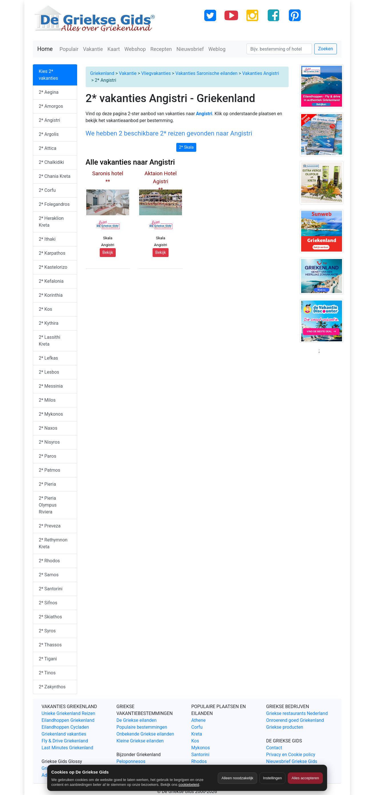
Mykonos (200, 747)
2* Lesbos (49, 372)
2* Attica (48, 148)
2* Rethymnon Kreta (53, 543)
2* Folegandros (54, 204)
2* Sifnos (48, 602)
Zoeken (325, 48)
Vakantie (93, 49)
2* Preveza (50, 526)
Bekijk (107, 252)
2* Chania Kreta (55, 176)
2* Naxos (48, 428)
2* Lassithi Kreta (50, 340)
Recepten (161, 49)
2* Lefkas (48, 358)
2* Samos (49, 574)
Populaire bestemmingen (142, 727)
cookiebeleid (189, 784)
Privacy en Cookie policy (290, 754)
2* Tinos (47, 673)
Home (45, 48)
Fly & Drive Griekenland (65, 741)
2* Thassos (50, 644)
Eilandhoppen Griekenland (68, 720)
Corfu (197, 727)
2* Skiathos (50, 616)
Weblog (216, 49)
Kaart (113, 49)
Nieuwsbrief (190, 49)
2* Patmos (49, 470)
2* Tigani (48, 658)
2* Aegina (49, 92)
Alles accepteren (305, 778)
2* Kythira (49, 323)
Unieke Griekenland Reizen (68, 713)
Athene (198, 720)
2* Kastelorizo (53, 267)
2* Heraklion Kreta (51, 222)
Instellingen (272, 778)
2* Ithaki (47, 239)
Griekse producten (284, 727)
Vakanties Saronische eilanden (206, 73)
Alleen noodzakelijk (237, 778)
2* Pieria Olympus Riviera (48, 505)
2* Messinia (51, 386)
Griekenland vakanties (64, 734)
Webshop (135, 49)
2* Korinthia (51, 295)
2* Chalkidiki (51, 162)
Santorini (200, 754)
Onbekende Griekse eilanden (145, 734)
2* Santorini (51, 588)
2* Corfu (47, 190)
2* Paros (47, 456)
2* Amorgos (51, 106)
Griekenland (102, 73)
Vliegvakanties (156, 73)
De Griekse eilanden (137, 720)
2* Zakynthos (52, 687)
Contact (274, 747)
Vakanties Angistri (260, 73)
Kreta (196, 734)
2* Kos (45, 309)
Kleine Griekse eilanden (140, 741)
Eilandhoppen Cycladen (65, 727)
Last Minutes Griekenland (67, 747)
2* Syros (47, 630)
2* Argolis (49, 134)
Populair (68, 49)
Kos (195, 741)
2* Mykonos (51, 414)
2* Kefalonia (51, 281)
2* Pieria (47, 484)
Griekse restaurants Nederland (297, 713)
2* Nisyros (49, 442)
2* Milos (47, 400)
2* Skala (186, 147)
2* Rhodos (49, 560)
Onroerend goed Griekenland (295, 720)
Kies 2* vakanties (48, 75)
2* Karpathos (52, 253)
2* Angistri (49, 120)
